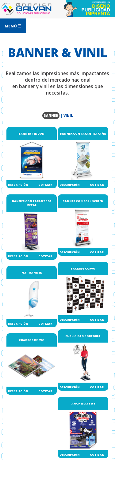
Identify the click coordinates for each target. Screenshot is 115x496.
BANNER (51, 115)
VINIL (68, 115)
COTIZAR (45, 185)
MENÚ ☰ (13, 26)
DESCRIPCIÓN (18, 185)
